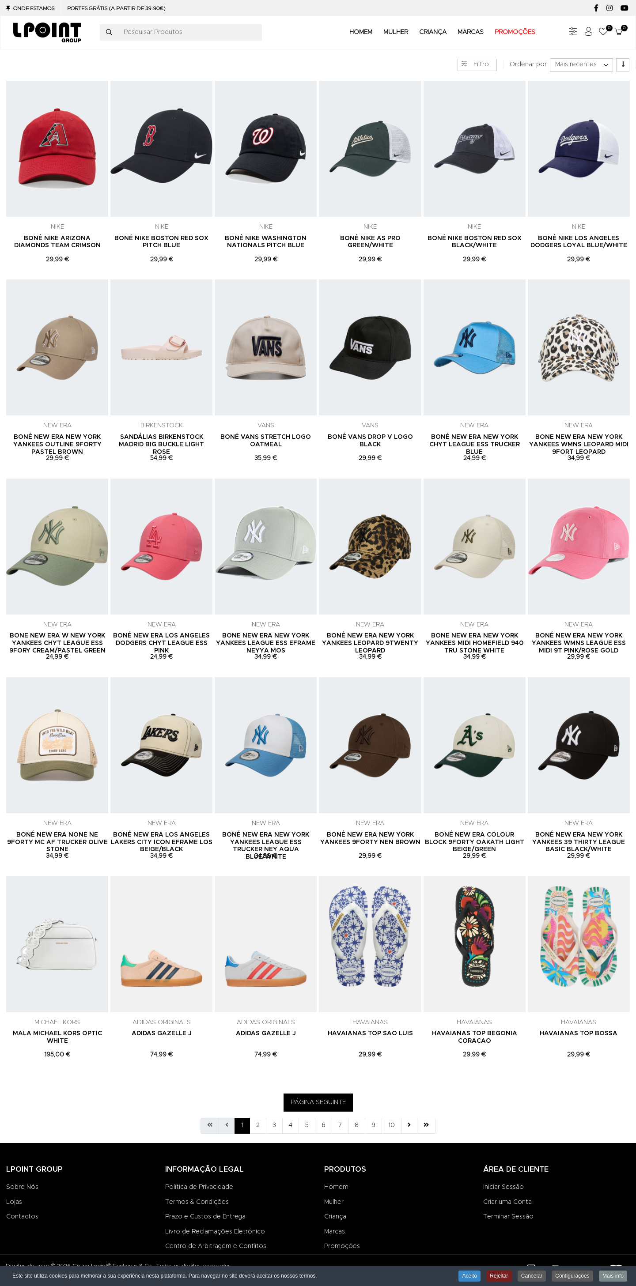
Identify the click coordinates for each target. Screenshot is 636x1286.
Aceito (469, 1276)
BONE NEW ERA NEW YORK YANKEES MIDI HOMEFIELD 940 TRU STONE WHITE (474, 643)
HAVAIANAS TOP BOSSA (578, 1033)
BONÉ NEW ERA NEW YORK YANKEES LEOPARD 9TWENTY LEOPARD (370, 643)
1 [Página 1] (242, 1125)
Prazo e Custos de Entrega (205, 1217)
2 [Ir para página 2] (258, 1125)
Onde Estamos (33, 8)
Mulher (334, 1202)
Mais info (613, 1276)
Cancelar (531, 1276)
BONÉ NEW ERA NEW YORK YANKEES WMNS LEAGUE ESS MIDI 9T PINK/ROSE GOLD (579, 643)
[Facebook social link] (596, 8)
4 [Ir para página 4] (290, 1125)
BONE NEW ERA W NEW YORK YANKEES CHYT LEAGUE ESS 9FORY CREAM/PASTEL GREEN (57, 643)
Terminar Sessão (508, 1217)
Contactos (22, 1217)
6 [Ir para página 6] (324, 1125)
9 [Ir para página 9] (373, 1125)
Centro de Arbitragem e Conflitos (215, 1246)
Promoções (342, 1246)
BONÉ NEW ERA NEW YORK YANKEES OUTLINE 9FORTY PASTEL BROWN (57, 444)
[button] (603, 32)
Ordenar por (528, 64)
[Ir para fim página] (426, 1126)
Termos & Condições (197, 1202)
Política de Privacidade (199, 1187)
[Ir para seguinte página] (409, 1126)
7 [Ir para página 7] (340, 1125)
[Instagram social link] (609, 8)
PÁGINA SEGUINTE (318, 1102)
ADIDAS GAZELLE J (162, 1033)
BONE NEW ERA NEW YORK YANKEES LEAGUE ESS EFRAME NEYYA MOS (265, 643)
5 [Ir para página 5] (307, 1125)
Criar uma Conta (507, 1202)
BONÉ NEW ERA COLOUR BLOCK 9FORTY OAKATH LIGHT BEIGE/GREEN (474, 842)
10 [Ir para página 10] (391, 1125)
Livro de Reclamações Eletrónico (215, 1232)
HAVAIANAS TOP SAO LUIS (370, 1033)
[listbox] (581, 65)
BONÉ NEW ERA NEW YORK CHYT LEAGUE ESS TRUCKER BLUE (474, 444)
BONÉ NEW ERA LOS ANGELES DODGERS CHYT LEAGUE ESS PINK (161, 643)
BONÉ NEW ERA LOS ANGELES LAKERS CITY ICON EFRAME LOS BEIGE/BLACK (161, 842)
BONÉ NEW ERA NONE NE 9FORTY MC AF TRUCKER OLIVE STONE (57, 842)
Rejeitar (499, 1276)
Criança (335, 1217)
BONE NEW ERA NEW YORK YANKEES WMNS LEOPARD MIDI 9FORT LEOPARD (578, 444)
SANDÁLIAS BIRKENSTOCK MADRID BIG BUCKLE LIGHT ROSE (161, 444)
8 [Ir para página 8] (357, 1125)
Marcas (334, 1232)
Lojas (14, 1202)
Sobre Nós (22, 1187)
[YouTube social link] (624, 8)
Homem (336, 1187)
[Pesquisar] (109, 32)
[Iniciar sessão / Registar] (588, 32)
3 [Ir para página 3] (274, 1125)
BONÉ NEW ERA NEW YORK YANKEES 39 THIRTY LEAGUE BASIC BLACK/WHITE (578, 842)
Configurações (572, 1276)
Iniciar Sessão (503, 1187)
